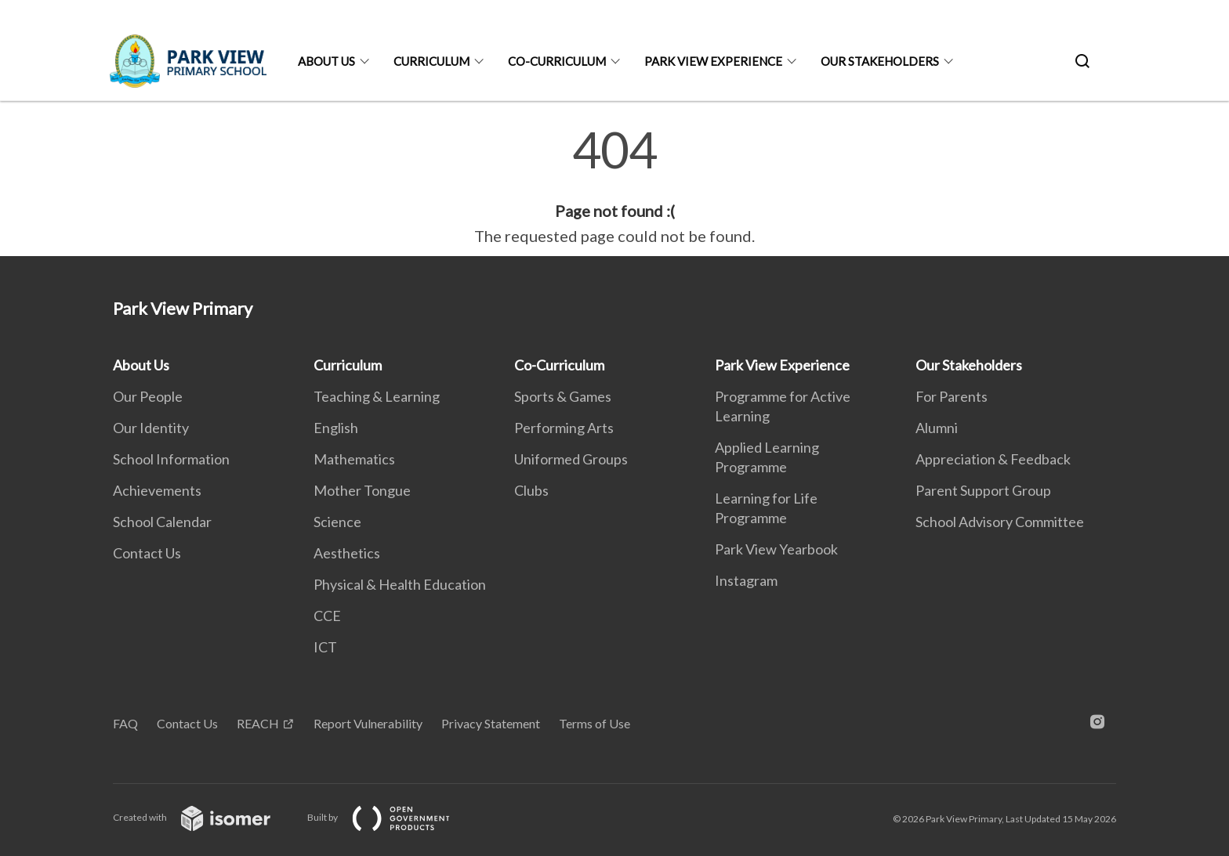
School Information (171, 459)
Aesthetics (347, 553)
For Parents (951, 396)
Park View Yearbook (776, 549)
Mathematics (354, 459)
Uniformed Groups (571, 459)
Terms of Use (594, 723)
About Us (326, 61)
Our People (148, 396)
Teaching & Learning (377, 396)
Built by (391, 817)
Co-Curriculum (557, 61)
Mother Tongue (362, 490)
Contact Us (147, 553)
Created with (204, 817)
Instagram (746, 580)
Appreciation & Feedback (993, 459)
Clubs (531, 490)
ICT (325, 647)
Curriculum (431, 61)
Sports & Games (562, 396)
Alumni (936, 427)
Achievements (157, 490)
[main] (614, 186)
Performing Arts (564, 427)
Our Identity (151, 427)
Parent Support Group (983, 490)
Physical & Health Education (400, 584)
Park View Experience (713, 61)
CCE (327, 615)
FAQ (125, 723)
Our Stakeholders (880, 61)
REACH (258, 723)
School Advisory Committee (999, 521)
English (336, 427)
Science (337, 521)
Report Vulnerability (368, 723)
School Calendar (162, 521)
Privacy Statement (490, 723)
